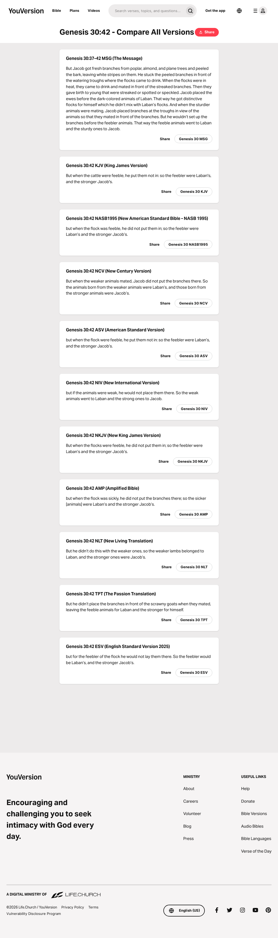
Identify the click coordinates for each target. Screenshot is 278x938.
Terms (93, 907)
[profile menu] (259, 10)
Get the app (215, 10)
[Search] (146, 10)
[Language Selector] (239, 10)
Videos (94, 10)
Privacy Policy (72, 907)
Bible (56, 10)
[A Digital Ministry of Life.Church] (139, 891)
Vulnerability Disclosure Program (33, 913)
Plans (74, 10)
